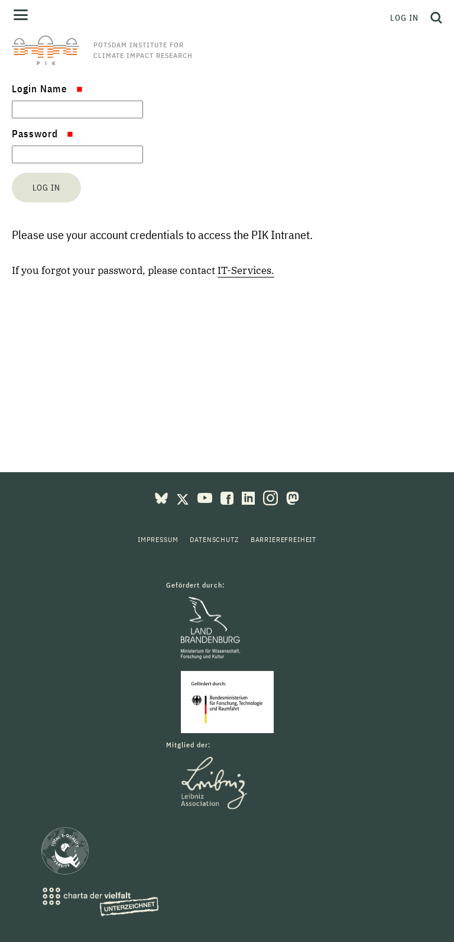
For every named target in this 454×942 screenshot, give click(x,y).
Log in (404, 17)
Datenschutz (214, 539)
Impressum (158, 539)
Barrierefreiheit (283, 539)
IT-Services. (246, 270)
